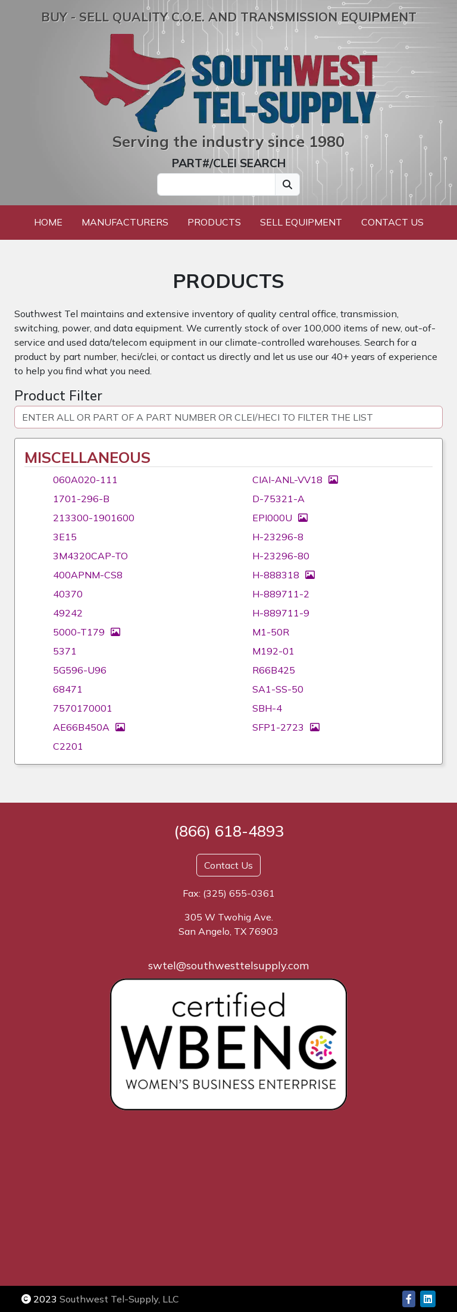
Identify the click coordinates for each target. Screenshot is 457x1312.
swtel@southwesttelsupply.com (228, 965)
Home (48, 222)
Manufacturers (125, 222)
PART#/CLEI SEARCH (229, 163)
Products (214, 222)
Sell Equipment (301, 222)
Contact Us (392, 222)
